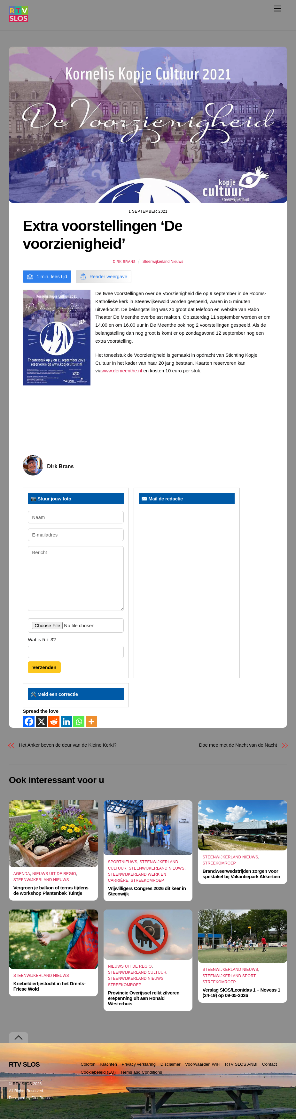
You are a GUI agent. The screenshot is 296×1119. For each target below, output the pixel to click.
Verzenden (44, 667)
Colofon (88, 1064)
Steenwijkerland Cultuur (137, 972)
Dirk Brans (124, 261)
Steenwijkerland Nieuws (163, 261)
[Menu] (277, 8)
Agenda (21, 874)
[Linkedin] (66, 721)
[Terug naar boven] (18, 1037)
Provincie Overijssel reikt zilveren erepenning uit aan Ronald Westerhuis (144, 998)
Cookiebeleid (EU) (98, 1072)
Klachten (108, 1064)
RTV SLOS (22, 1084)
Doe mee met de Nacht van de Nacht (238, 745)
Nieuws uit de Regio (54, 874)
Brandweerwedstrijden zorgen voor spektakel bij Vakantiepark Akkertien (241, 873)
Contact (269, 1064)
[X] (41, 721)
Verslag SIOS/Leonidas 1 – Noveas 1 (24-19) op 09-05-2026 (241, 992)
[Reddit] (53, 721)
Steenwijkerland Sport (229, 976)
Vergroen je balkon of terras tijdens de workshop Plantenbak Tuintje (51, 890)
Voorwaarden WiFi (202, 1064)
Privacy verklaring (139, 1064)
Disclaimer (170, 1064)
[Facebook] (29, 721)
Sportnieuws (122, 862)
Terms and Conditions (141, 1072)
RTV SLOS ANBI (241, 1064)
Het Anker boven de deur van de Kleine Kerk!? (67, 745)
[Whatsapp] (78, 721)
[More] (91, 721)
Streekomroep (147, 880)
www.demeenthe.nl (121, 370)
